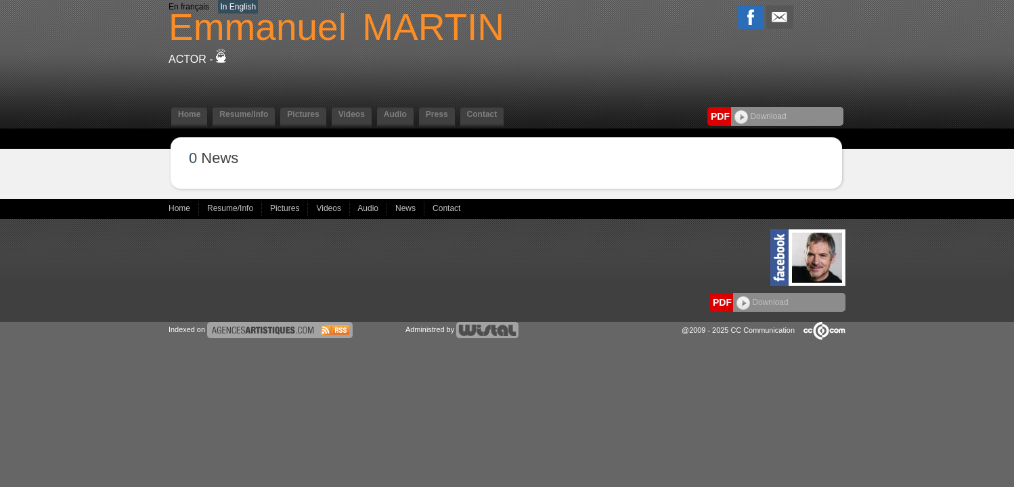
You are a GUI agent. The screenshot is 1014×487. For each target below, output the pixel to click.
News (406, 208)
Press (437, 114)
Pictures (303, 114)
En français (189, 6)
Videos (351, 114)
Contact (482, 114)
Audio (395, 114)
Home (189, 114)
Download (760, 116)
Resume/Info (243, 114)
